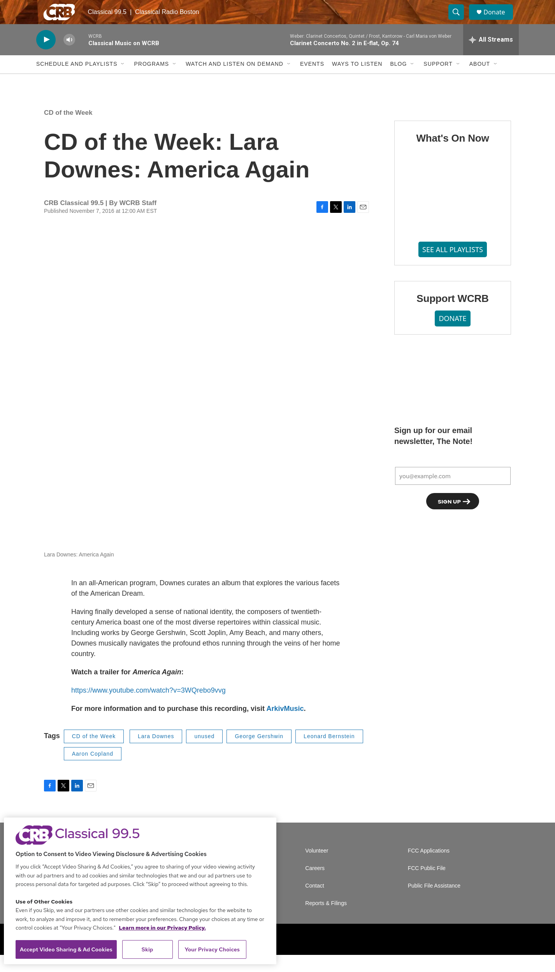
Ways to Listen (357, 81)
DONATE (452, 335)
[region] (140, 891)
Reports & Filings (326, 920)
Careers (315, 885)
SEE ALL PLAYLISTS (452, 266)
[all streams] (491, 56)
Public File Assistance (434, 903)
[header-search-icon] (459, 20)
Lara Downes (156, 753)
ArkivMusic (285, 726)
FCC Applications (429, 868)
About (479, 81)
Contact (314, 903)
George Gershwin (259, 753)
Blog (398, 81)
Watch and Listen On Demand (234, 81)
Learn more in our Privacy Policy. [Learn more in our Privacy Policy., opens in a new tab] (162, 927)
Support (437, 81)
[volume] (69, 56)
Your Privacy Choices (212, 949)
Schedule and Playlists (76, 81)
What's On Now (452, 155)
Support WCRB (452, 315)
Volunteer (316, 868)
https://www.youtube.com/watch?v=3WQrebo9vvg (148, 707)
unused (204, 753)
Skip (147, 949)
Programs (151, 81)
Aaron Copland (92, 770)
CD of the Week (68, 129)
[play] (46, 56)
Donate (499, 20)
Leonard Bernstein (329, 753)
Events (312, 81)
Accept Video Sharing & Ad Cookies (66, 949)
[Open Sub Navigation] (123, 81)
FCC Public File (427, 885)
